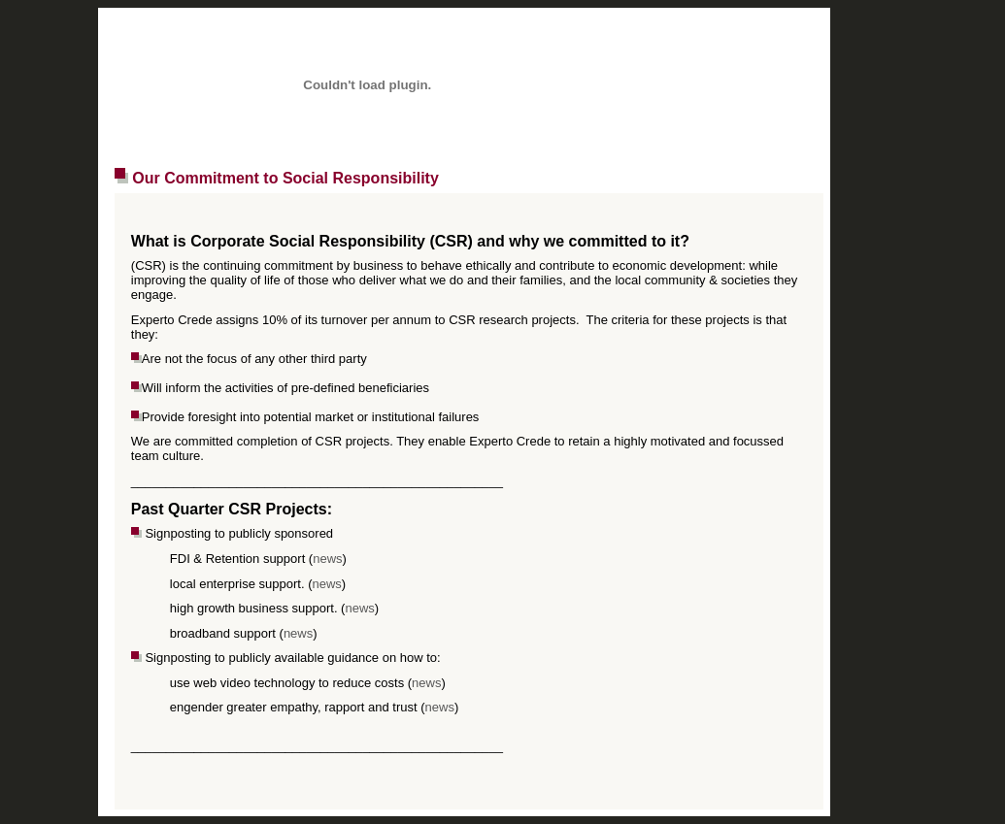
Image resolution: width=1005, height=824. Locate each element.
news (327, 558)
